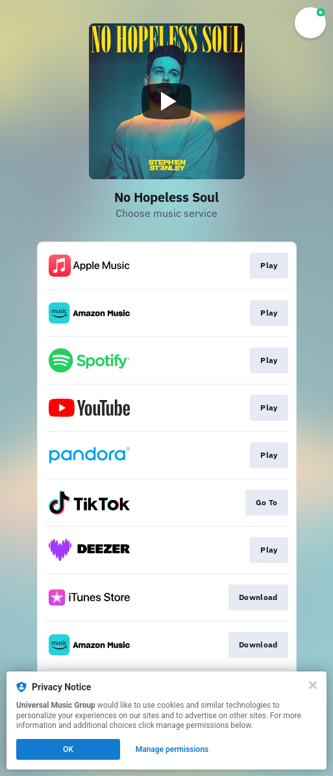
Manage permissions (172, 749)
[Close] (312, 685)
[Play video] (167, 101)
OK (68, 749)
